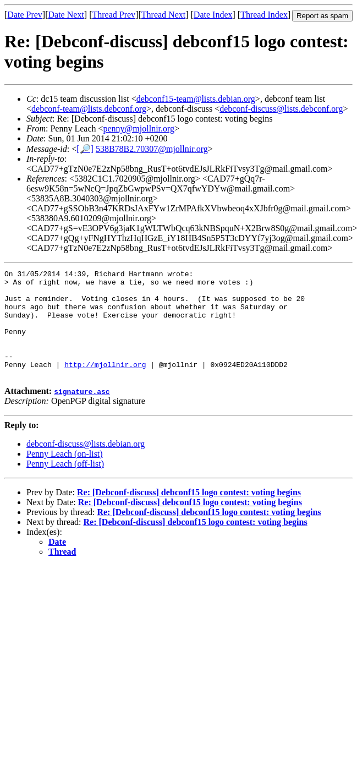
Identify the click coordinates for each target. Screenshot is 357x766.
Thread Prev (113, 14)
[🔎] (85, 149)
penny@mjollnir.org (139, 128)
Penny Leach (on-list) (64, 475)
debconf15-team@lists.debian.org (195, 98)
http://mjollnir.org (105, 384)
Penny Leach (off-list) (65, 485)
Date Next (66, 14)
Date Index (213, 14)
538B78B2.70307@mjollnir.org (152, 149)
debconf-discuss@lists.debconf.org (281, 108)
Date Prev (24, 14)
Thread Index (264, 14)
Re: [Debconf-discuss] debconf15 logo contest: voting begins (189, 513)
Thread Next (163, 14)
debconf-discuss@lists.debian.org (85, 465)
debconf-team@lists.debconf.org (88, 108)
